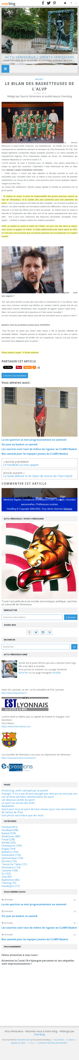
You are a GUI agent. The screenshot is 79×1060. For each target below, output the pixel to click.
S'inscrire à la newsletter (14, 375)
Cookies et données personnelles (52, 1043)
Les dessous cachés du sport (18, 800)
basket (39, 79)
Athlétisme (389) (11, 836)
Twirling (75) (9, 883)
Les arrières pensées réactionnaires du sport (28, 796)
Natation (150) (10, 852)
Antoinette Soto (23, 1039)
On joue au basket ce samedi (19, 916)
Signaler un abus (18, 1043)
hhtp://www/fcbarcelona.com (16, 726)
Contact (70, 1039)
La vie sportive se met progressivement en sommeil (34, 904)
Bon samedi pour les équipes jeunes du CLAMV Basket (35, 939)
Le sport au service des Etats (18, 803)
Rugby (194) (8, 848)
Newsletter (8, 806)
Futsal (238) (8, 839)
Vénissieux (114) (11, 867)
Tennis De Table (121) (14, 864)
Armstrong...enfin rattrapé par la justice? (25, 790)
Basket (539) (9, 833)
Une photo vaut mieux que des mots (23, 815)
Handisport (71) (11, 886)
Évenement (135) (11, 855)
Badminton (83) (10, 880)
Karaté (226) (9, 842)
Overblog (39, 1034)
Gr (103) (6, 873)
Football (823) (9, 827)
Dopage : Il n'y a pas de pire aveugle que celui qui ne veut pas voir (39, 793)
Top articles (59, 1039)
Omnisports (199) (12, 845)
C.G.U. (32, 1043)
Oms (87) (7, 876)
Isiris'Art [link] (23, 672)
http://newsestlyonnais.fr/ (14, 692)
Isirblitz (56, 672)
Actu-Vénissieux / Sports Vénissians (39, 57)
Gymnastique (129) (12, 858)
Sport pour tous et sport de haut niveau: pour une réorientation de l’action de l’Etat (39, 810)
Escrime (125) (9, 861)
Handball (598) (10, 830)
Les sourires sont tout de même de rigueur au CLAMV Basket (39, 927)
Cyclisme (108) (10, 870)
